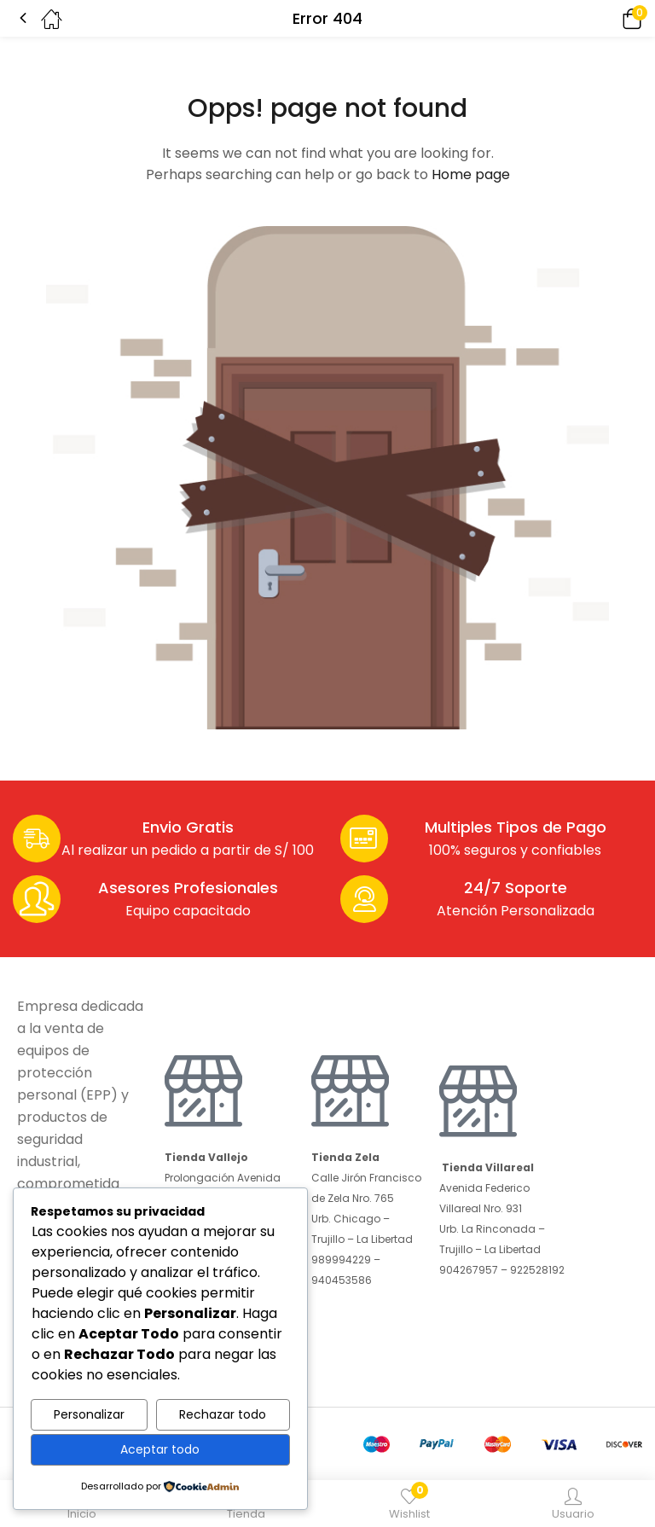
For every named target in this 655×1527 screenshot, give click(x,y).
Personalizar (89, 1414)
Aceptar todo (160, 1449)
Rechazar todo (222, 1414)
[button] (608, 18)
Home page (471, 174)
